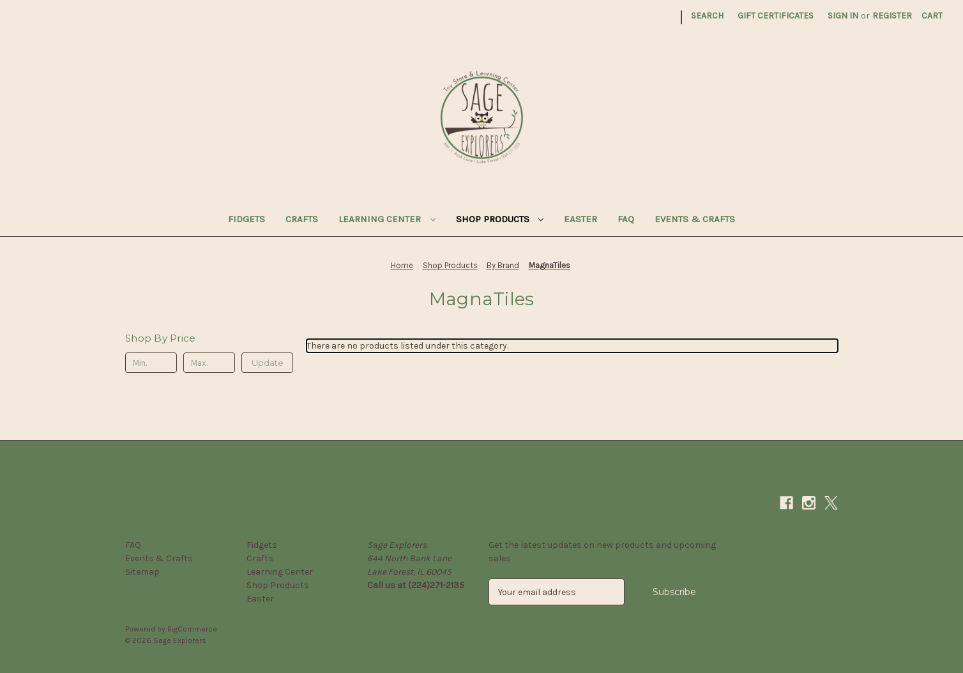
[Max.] (209, 362)
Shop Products (500, 219)
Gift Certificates (776, 15)
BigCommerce (192, 628)
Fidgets (246, 219)
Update (268, 363)
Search (707, 15)
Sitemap (142, 571)
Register (892, 15)
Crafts (301, 219)
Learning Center (387, 219)
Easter (580, 219)
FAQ (626, 219)
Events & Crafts (695, 219)
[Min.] (151, 362)
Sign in (843, 15)
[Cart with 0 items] (932, 15)
